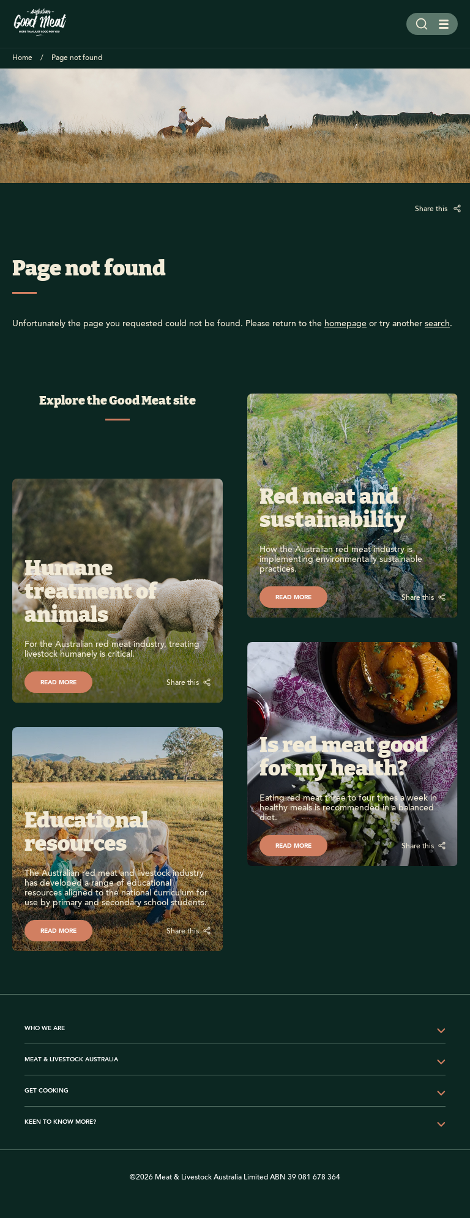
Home (22, 58)
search (437, 324)
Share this (432, 209)
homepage (345, 324)
